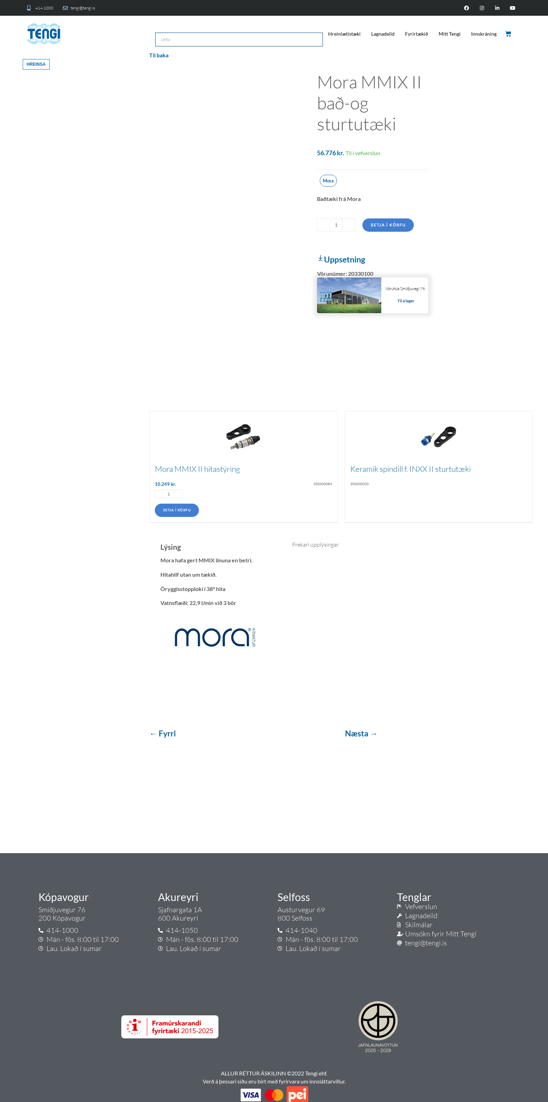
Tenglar (414, 897)
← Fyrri (163, 733)
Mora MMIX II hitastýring (197, 469)
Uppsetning (341, 259)
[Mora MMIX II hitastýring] (243, 432)
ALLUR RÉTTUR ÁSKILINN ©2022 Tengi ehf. (274, 1073)
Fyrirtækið (416, 34)
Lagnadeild (383, 34)
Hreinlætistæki (344, 34)
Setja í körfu (388, 225)
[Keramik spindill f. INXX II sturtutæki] (439, 432)
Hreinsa (36, 64)
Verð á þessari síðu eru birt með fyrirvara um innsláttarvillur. (274, 1081)
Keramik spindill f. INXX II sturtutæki (410, 469)
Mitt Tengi (450, 34)
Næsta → (361, 733)
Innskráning (484, 34)
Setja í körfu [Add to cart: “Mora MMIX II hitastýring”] (177, 510)
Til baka (158, 55)
